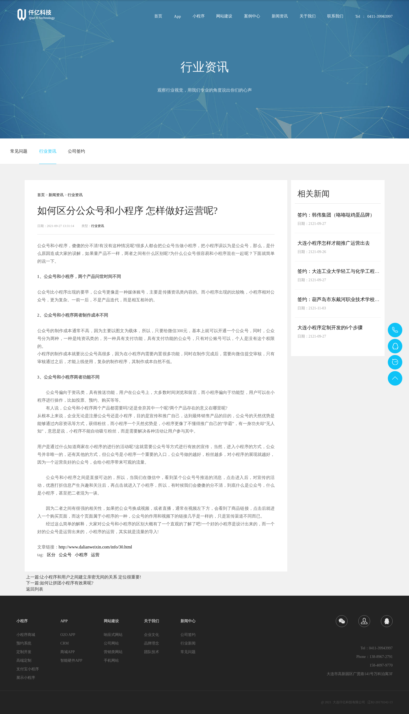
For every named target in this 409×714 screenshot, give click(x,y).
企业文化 (151, 635)
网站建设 (224, 18)
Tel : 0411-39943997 (374, 18)
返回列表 (34, 589)
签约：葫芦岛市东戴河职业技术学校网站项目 (345, 299)
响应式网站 (113, 635)
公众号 (65, 554)
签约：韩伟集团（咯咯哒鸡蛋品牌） (336, 215)
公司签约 (76, 151)
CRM (64, 643)
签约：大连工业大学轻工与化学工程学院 (340, 271)
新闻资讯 (280, 18)
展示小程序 (25, 678)
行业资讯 (47, 151)
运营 (95, 554)
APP (64, 621)
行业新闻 (188, 643)
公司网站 (111, 643)
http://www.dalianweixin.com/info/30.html (95, 547)
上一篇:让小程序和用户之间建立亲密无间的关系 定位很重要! (83, 577)
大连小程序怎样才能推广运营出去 (333, 243)
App (177, 18)
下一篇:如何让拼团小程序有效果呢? (60, 583)
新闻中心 (188, 621)
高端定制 (23, 660)
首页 (158, 18)
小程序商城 (25, 635)
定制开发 (23, 652)
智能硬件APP (71, 660)
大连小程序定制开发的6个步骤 (330, 327)
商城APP (67, 652)
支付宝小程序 (27, 669)
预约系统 (23, 643)
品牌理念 (151, 643)
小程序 (199, 18)
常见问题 (18, 151)
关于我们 (308, 18)
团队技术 (151, 652)
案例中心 (252, 18)
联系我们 (335, 18)
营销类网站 (113, 652)
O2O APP (67, 635)
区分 (51, 554)
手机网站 (111, 660)
